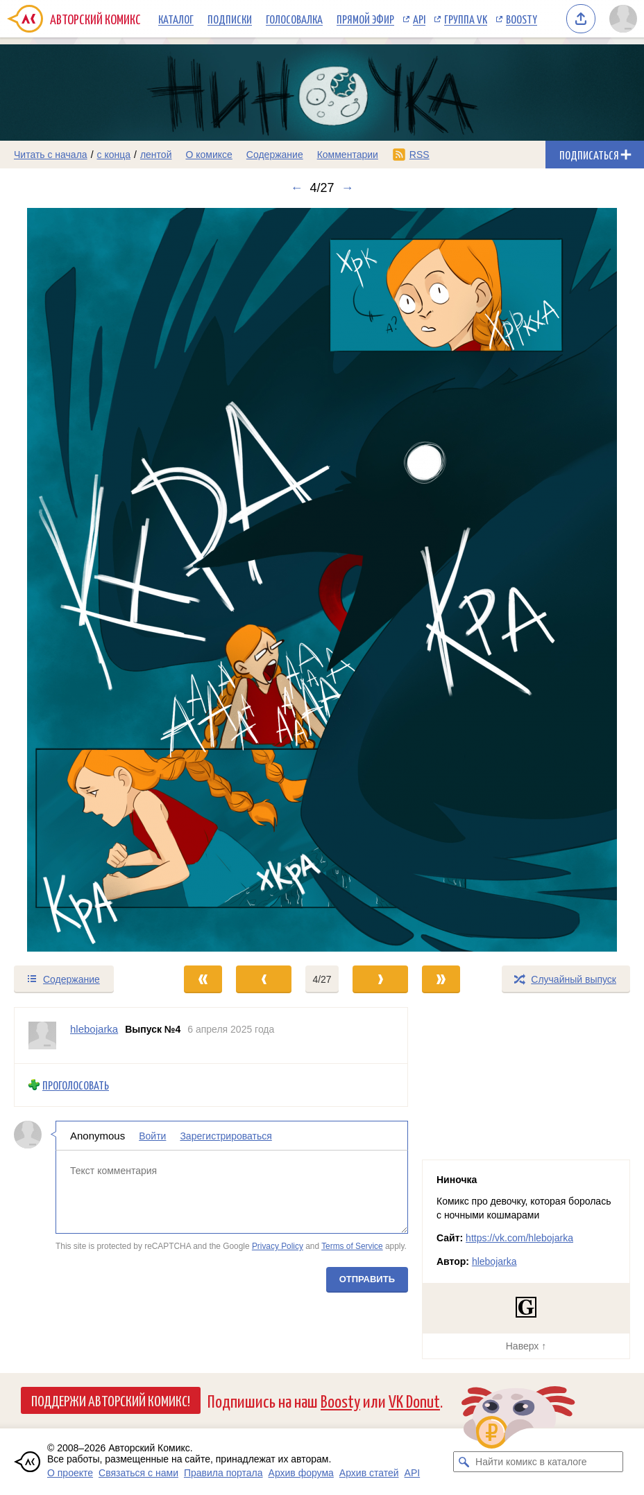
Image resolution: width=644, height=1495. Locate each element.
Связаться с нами (138, 1472)
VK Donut (414, 1400)
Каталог (176, 18)
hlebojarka (494, 1261)
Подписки (229, 18)
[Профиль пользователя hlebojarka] (42, 1035)
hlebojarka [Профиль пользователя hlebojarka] (94, 1029)
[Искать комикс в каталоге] (463, 1461)
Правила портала (223, 1472)
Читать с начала (50, 154)
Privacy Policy (277, 1246)
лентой (156, 154)
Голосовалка (294, 18)
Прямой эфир (365, 18)
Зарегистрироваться (225, 1136)
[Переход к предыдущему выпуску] (80, 580)
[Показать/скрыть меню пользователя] (623, 18)
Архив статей (369, 1472)
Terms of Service (352, 1246)
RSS (419, 154)
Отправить (367, 1279)
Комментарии (347, 154)
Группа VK (465, 18)
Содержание (274, 154)
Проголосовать (75, 1085)
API (419, 18)
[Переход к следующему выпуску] (322, 580)
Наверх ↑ (526, 1346)
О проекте (70, 1472)
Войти (152, 1136)
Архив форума (301, 1472)
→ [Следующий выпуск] (347, 188)
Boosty (521, 18)
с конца (114, 154)
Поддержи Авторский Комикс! (110, 1400)
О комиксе (208, 154)
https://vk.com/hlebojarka (519, 1237)
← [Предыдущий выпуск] (296, 188)
